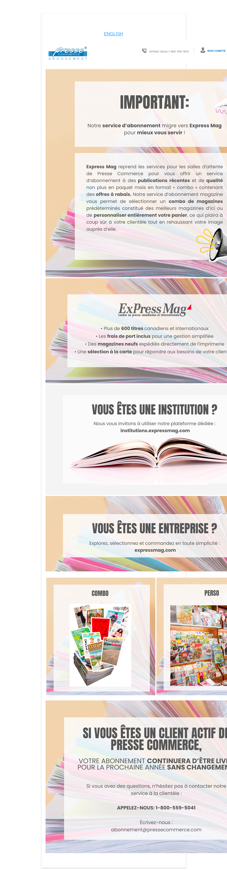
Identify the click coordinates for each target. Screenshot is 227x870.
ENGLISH (113, 34)
